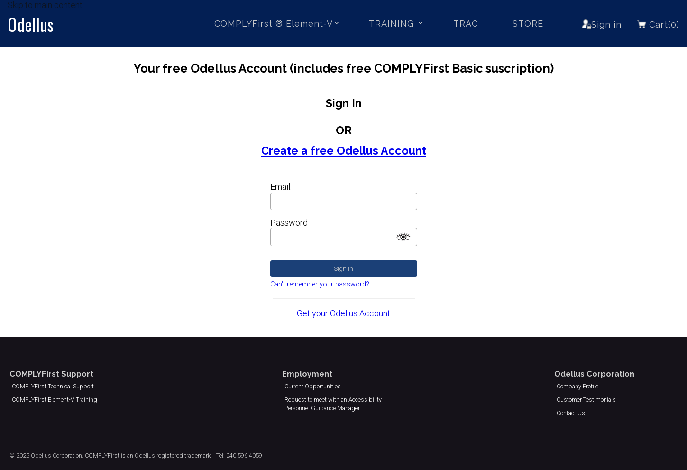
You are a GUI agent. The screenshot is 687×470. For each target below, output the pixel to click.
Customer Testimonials (586, 399)
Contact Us (571, 412)
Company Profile (577, 386)
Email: (281, 187)
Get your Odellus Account (343, 313)
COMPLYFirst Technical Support (53, 386)
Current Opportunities (312, 386)
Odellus (31, 24)
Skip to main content (45, 5)
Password (289, 223)
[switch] (403, 236)
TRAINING (393, 23)
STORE (528, 23)
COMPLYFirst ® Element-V (273, 23)
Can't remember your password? (319, 284)
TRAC (465, 23)
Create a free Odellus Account (343, 150)
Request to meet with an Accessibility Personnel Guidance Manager (333, 404)
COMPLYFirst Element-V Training (54, 399)
